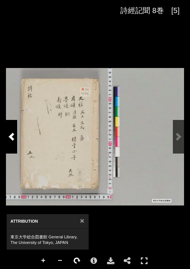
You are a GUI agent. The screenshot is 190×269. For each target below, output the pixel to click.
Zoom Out (60, 260)
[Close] (82, 221)
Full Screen (144, 260)
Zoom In (43, 260)
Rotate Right (77, 260)
